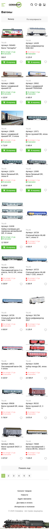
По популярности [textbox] (34, 19)
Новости (24, 495)
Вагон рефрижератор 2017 (35, 319)
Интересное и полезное (25, 507)
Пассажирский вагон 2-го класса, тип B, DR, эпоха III (11, 272)
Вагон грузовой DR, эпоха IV (12, 407)
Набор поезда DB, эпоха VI (36, 367)
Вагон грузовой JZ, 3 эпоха (34, 407)
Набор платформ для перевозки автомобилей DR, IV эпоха (11, 231)
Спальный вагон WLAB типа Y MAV (11, 319)
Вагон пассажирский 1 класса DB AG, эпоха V (35, 448)
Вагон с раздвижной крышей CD (9, 87)
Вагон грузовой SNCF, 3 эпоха (11, 448)
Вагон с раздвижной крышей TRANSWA (34, 87)
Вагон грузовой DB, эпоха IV (37, 135)
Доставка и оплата (24, 503)
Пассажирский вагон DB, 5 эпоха (11, 367)
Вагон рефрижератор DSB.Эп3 (35, 47)
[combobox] (35, 19)
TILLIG (3, 43)
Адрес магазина (24, 499)
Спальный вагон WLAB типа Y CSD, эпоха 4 (35, 273)
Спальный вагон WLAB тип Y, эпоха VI (35, 236)
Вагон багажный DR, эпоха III (10, 175)
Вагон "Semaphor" (8, 48)
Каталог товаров (24, 491)
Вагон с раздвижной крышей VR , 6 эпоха (10, 135)
